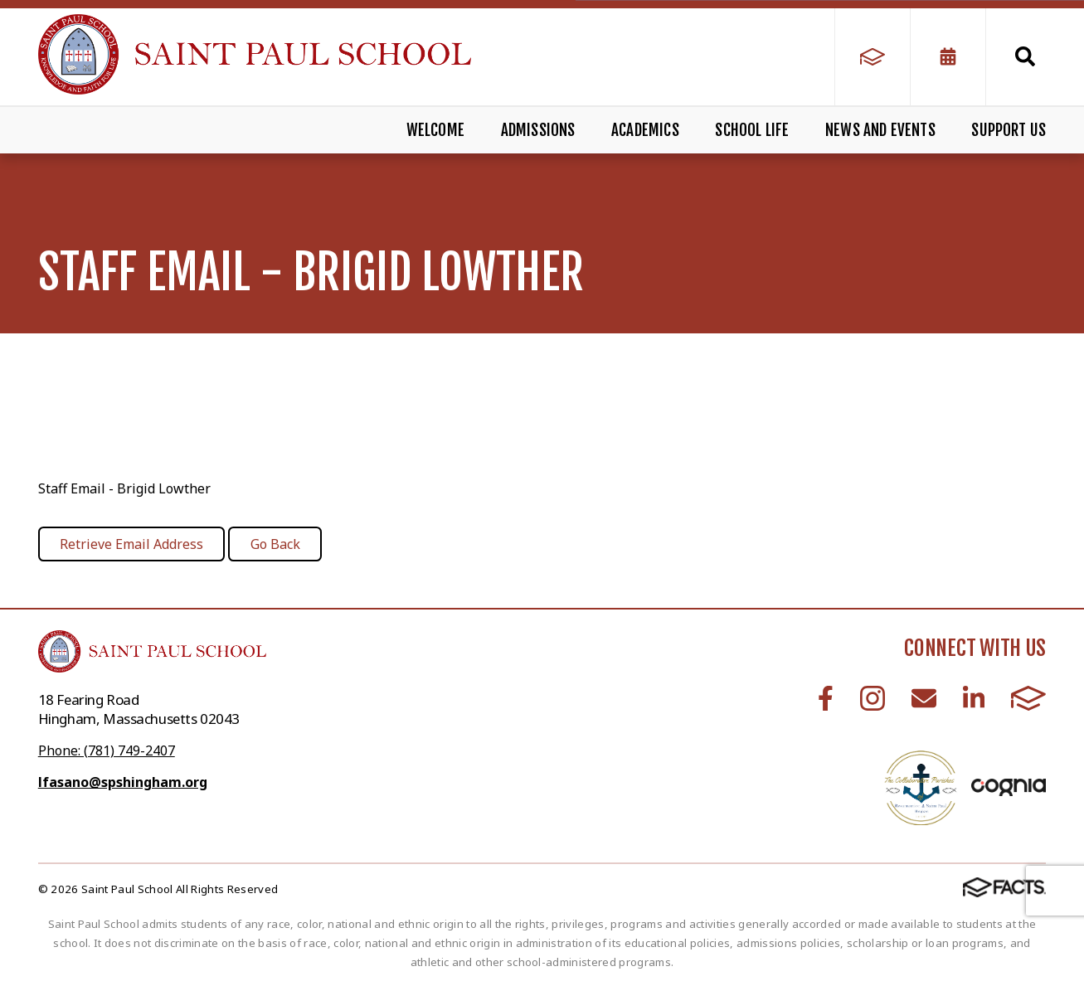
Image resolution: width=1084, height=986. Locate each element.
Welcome (435, 130)
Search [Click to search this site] (1025, 56)
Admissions (538, 130)
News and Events (880, 130)
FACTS (1028, 698)
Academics (645, 130)
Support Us (1008, 130)
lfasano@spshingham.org (122, 782)
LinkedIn (973, 698)
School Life (752, 130)
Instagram (872, 698)
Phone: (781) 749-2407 (106, 750)
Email (923, 698)
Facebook (826, 698)
